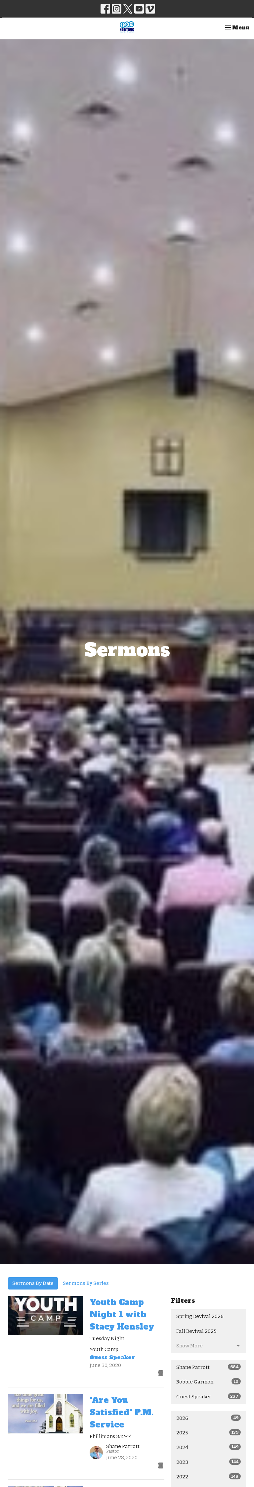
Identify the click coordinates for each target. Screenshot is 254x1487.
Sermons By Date (33, 1283)
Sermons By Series (86, 1283)
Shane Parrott (208, 1367)
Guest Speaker (208, 1396)
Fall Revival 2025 (196, 1331)
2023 (208, 1462)
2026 (208, 1418)
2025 (208, 1432)
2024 (208, 1447)
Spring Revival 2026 (200, 1316)
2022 (208, 1476)
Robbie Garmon (208, 1381)
